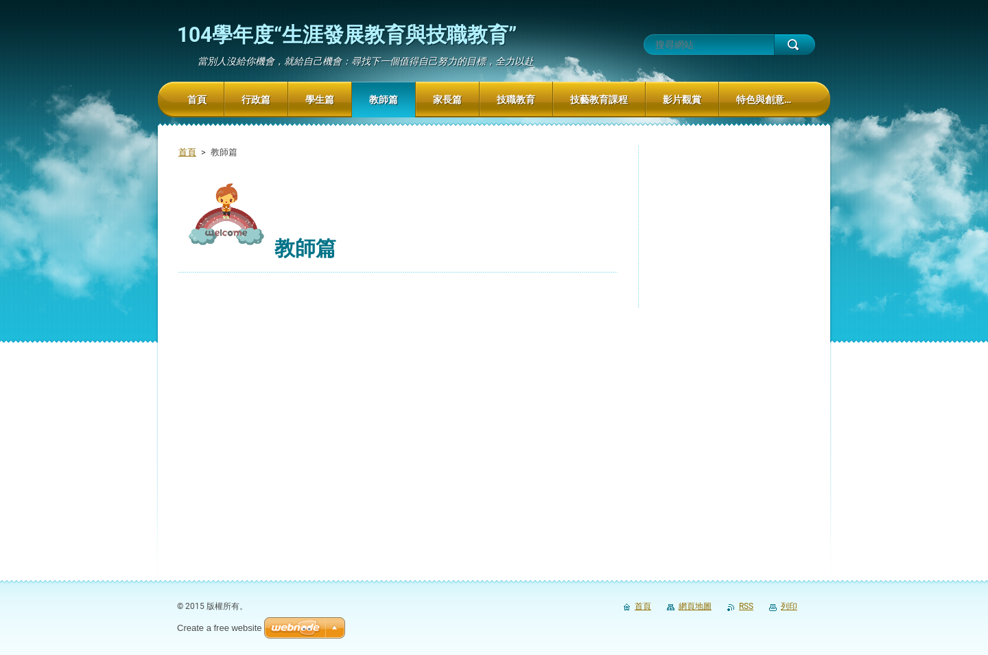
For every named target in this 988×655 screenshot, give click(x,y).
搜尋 (794, 44)
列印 (789, 606)
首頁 (187, 152)
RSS (746, 606)
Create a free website (219, 628)
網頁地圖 (695, 606)
